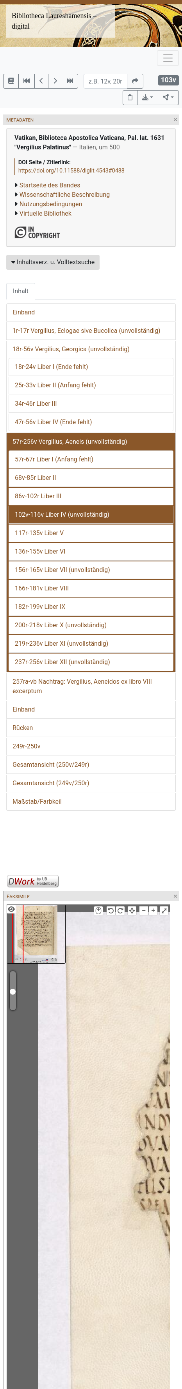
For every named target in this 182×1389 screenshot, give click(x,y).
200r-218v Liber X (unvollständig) (61, 625)
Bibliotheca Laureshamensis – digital (54, 21)
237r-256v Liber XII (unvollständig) (62, 662)
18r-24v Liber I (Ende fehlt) (51, 366)
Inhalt (21, 291)
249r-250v (26, 746)
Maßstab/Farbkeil (37, 801)
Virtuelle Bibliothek (45, 213)
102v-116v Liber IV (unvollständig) (62, 514)
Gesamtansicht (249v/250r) (50, 783)
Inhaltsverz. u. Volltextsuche (53, 262)
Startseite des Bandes (50, 185)
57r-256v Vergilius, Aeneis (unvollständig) (69, 441)
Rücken (22, 728)
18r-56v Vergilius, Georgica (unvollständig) (71, 349)
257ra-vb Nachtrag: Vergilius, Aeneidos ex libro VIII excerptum (82, 686)
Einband (23, 312)
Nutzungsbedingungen (51, 204)
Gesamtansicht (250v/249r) (50, 764)
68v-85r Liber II (35, 477)
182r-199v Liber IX (40, 606)
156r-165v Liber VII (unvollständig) (62, 570)
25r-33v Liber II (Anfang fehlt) (55, 385)
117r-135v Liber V (39, 533)
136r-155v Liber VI (40, 551)
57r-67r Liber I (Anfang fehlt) (54, 459)
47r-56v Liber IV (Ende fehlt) (53, 422)
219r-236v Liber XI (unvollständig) (61, 643)
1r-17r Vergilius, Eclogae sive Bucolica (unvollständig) (86, 330)
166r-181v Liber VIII (42, 588)
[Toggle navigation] (168, 58)
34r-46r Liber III (36, 403)
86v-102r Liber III (38, 496)
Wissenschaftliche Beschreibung (65, 194)
